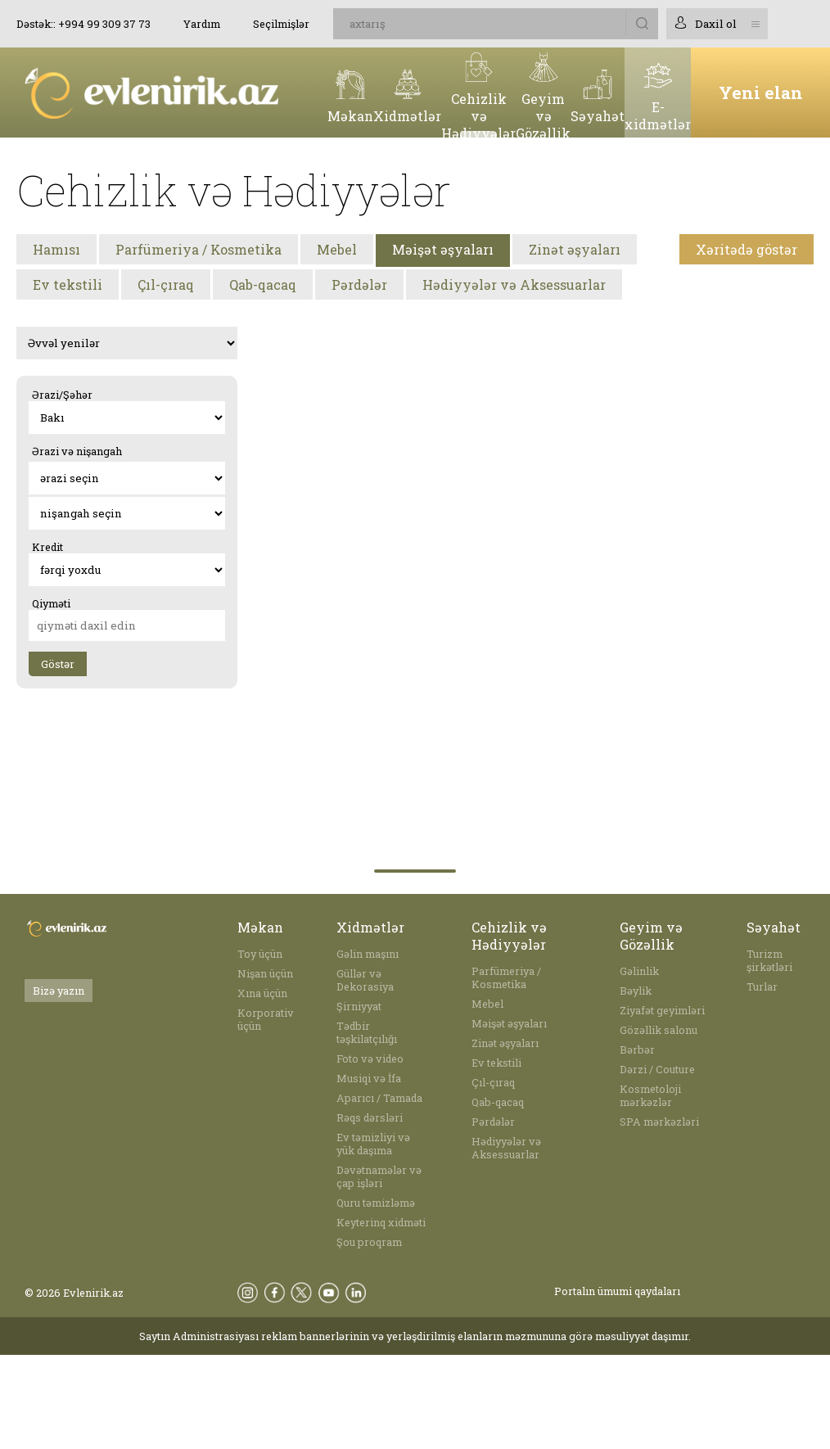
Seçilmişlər (281, 23)
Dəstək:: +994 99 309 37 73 (83, 23)
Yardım (201, 23)
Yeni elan (761, 92)
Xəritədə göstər (746, 249)
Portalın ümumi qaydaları (617, 1291)
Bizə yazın (58, 990)
